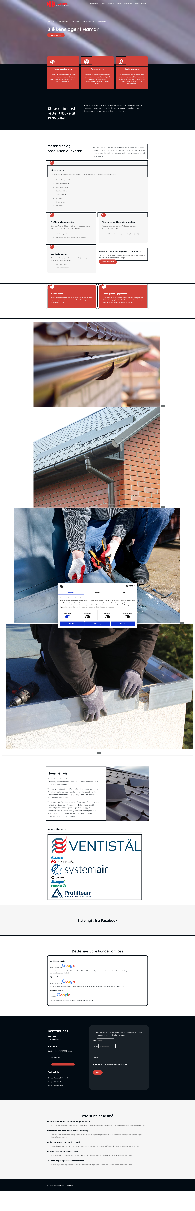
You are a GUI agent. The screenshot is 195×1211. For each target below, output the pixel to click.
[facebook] (51, 1064)
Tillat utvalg (97, 624)
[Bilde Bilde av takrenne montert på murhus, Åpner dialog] (99, 507)
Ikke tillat (72, 624)
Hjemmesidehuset (59, 1185)
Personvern (69, 1185)
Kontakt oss (128, 3)
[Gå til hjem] (58, 7)
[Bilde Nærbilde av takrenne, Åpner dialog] (99, 406)
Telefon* (95, 1046)
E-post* (95, 1052)
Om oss (103, 3)
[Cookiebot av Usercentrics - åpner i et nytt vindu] (127, 586)
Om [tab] (124, 592)
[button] (56, 35)
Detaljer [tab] (97, 592)
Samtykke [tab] (71, 592)
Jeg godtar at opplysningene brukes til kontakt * (112, 1064)
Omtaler (119, 3)
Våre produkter (93, 3)
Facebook (109, 920)
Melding (95, 1057)
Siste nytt (111, 3)
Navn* (95, 1040)
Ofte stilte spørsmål (140, 3)
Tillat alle (123, 624)
